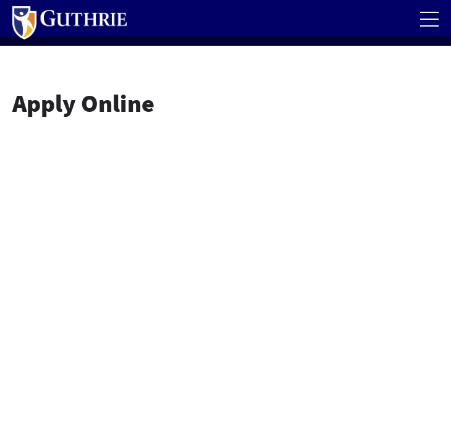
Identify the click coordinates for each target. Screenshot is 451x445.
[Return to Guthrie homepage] (69, 23)
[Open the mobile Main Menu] (429, 19)
